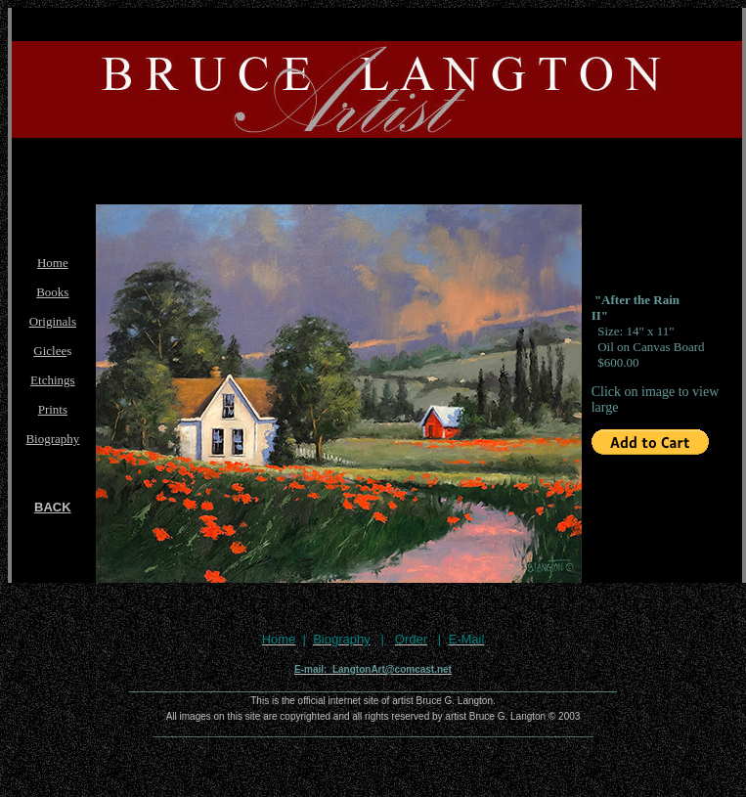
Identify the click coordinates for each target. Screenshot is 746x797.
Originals (52, 321)
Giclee (49, 350)
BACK (52, 507)
